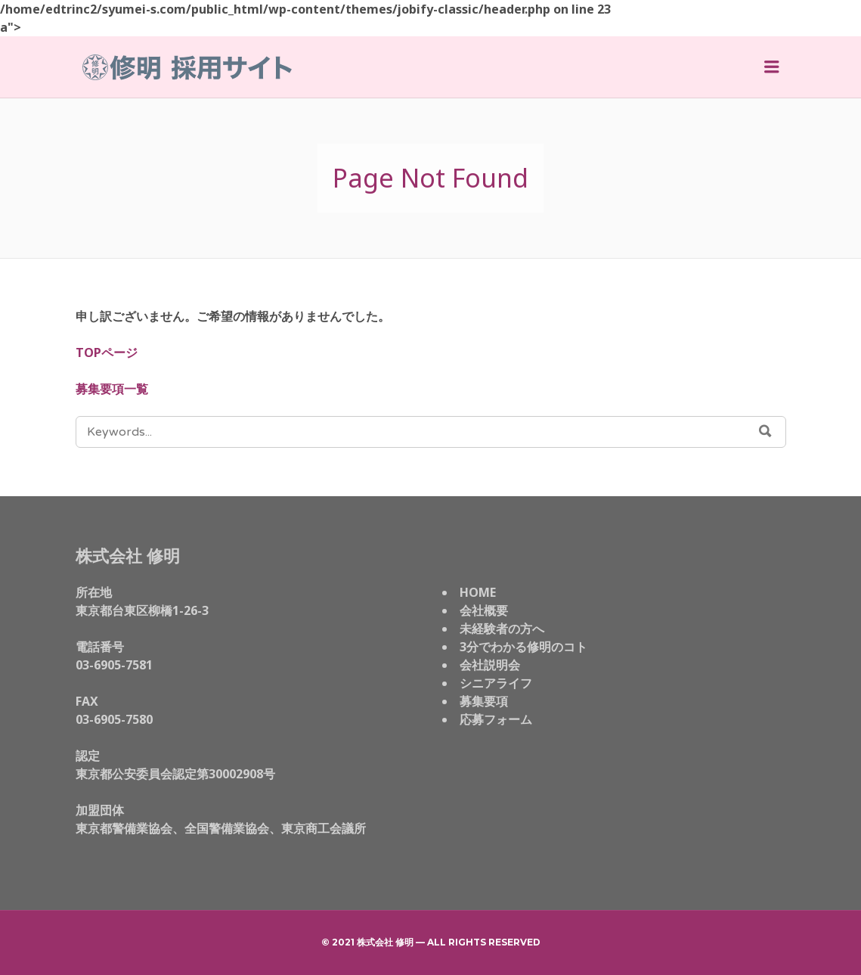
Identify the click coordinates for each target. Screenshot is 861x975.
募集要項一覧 (112, 388)
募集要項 (484, 701)
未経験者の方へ (502, 628)
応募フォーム (496, 719)
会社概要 (484, 610)
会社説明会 (490, 665)
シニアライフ (496, 683)
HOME (478, 592)
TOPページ (107, 352)
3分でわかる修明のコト (523, 646)
